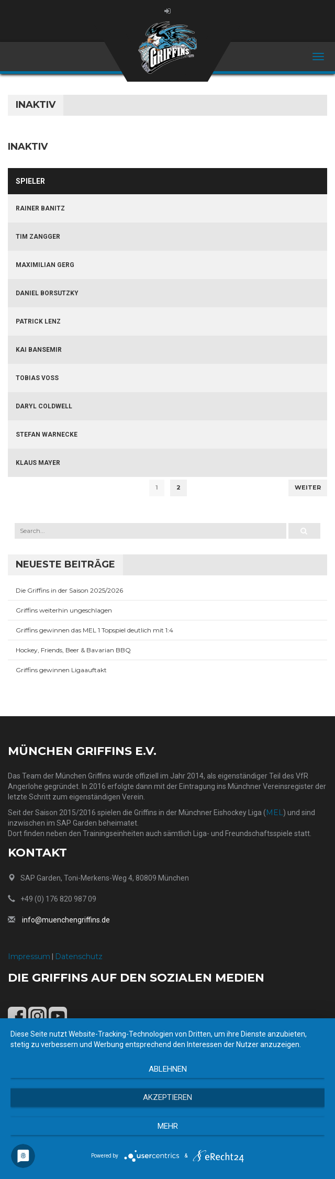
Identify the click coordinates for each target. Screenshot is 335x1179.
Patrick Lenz (38, 321)
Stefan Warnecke (46, 434)
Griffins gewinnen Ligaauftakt (61, 670)
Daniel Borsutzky (47, 293)
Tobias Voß (37, 378)
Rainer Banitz (40, 208)
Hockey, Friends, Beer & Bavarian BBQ (73, 650)
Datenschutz (79, 956)
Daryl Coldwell (44, 406)
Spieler (30, 181)
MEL (274, 812)
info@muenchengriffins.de (66, 920)
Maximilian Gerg (45, 265)
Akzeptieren (167, 1097)
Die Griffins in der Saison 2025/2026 (69, 590)
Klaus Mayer (38, 462)
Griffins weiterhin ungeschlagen (64, 610)
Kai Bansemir (39, 349)
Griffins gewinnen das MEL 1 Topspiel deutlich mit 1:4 (94, 630)
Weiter (308, 487)
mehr (168, 1126)
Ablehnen (168, 1069)
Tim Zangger (38, 236)
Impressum (29, 956)
